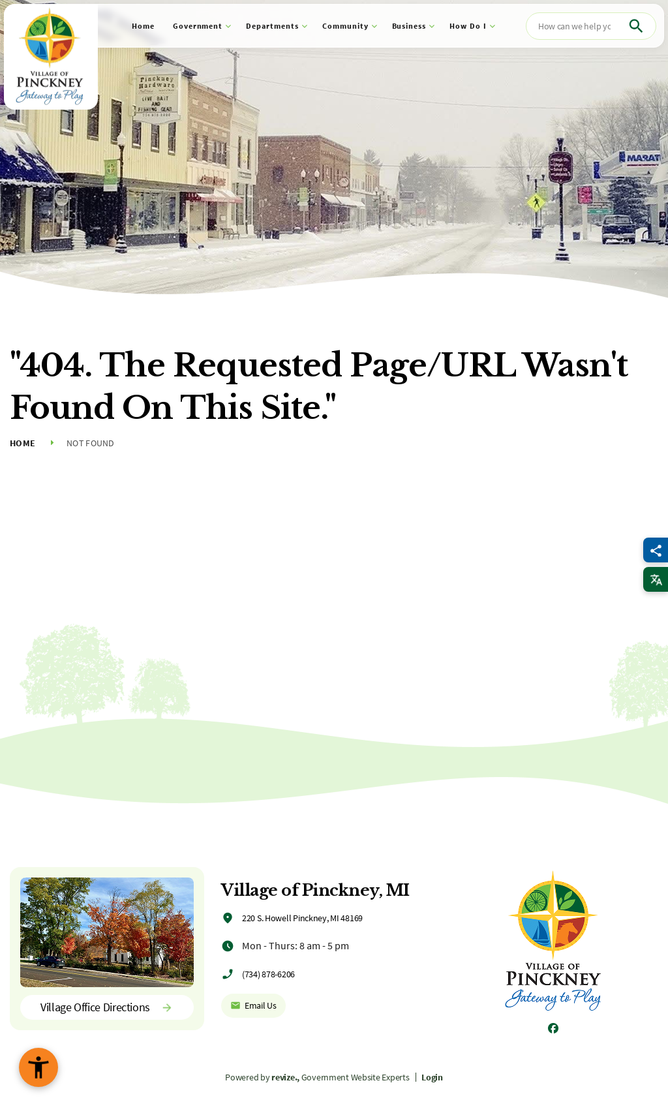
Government (198, 26)
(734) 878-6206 (268, 974)
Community (345, 26)
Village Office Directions (107, 1007)
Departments (272, 26)
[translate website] (655, 579)
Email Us (253, 1005)
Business (409, 26)
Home (143, 26)
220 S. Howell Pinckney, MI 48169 (302, 918)
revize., (285, 1077)
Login (432, 1077)
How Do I (468, 26)
